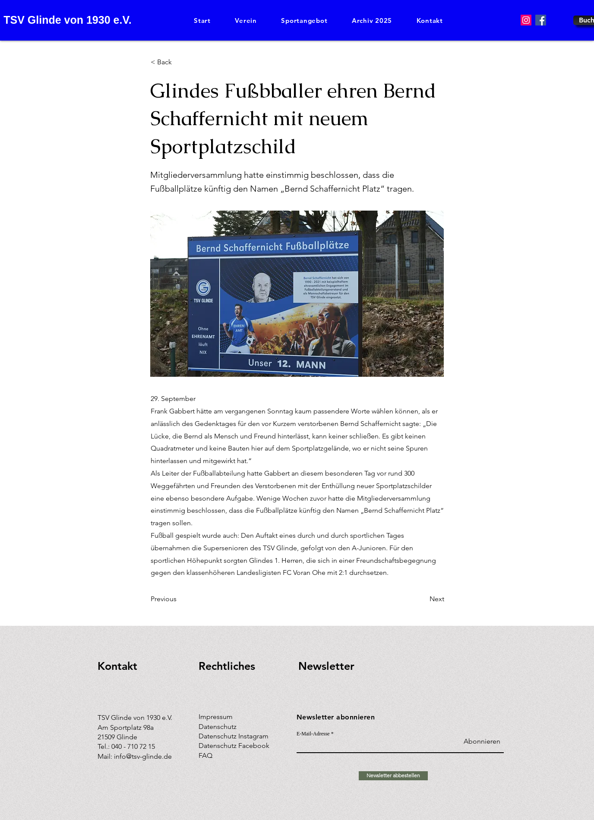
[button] (246, 20)
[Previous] (179, 599)
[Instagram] (526, 20)
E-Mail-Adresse (313, 733)
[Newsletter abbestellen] (393, 775)
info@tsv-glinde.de (143, 756)
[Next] (422, 599)
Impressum (216, 717)
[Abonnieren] (478, 742)
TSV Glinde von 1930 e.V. (67, 20)
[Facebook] (540, 20)
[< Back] (179, 62)
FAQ (205, 755)
